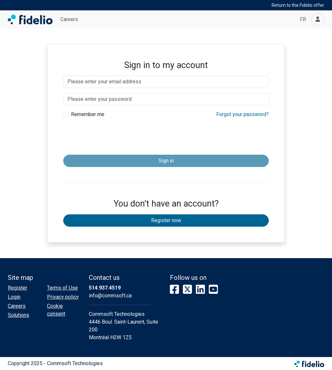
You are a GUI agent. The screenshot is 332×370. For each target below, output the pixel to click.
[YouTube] (213, 289)
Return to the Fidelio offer (298, 5)
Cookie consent (56, 310)
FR (303, 19)
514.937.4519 (105, 288)
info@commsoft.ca (110, 295)
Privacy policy (63, 297)
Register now (166, 220)
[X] (187, 289)
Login (14, 297)
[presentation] (166, 136)
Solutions (18, 315)
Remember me (87, 114)
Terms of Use (62, 288)
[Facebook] (174, 289)
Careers (69, 19)
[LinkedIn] (200, 289)
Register (17, 288)
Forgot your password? (242, 114)
